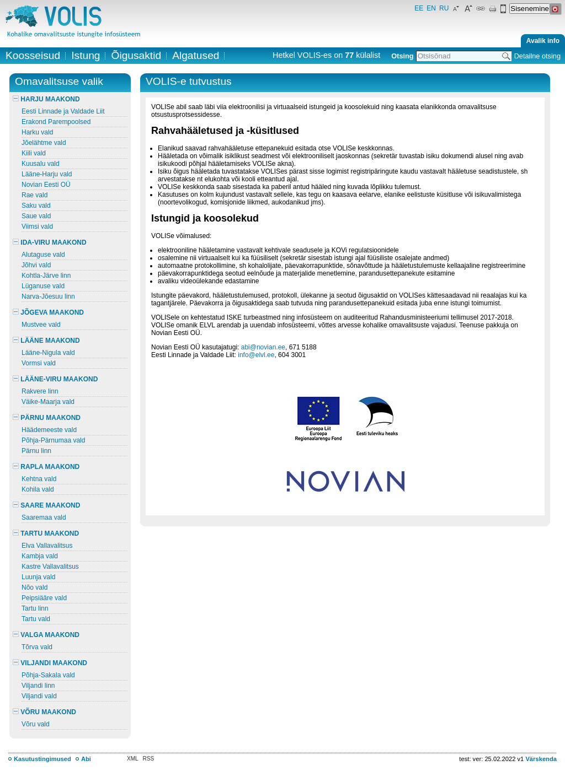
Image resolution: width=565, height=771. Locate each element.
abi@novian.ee (263, 347)
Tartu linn (35, 608)
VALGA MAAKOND (46, 635)
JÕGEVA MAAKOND (48, 312)
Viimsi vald (37, 226)
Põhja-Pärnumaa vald (53, 440)
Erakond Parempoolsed (56, 122)
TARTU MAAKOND (46, 533)
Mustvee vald (41, 324)
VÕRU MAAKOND (44, 712)
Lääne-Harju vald (47, 174)
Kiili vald (34, 153)
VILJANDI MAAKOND (50, 663)
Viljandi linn (38, 685)
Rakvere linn (40, 391)
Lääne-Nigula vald (48, 353)
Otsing (402, 56)
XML (132, 759)
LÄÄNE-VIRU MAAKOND (55, 379)
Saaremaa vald (44, 517)
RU (444, 8)
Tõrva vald (37, 647)
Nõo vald (34, 587)
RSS (148, 759)
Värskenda (541, 759)
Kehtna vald (39, 479)
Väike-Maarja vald (48, 402)
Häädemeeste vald (49, 430)
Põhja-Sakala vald (48, 675)
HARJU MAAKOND (46, 99)
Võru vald (36, 724)
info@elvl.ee (256, 355)
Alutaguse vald (43, 254)
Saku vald (36, 205)
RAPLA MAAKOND (46, 467)
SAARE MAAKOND (46, 505)
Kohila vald (38, 489)
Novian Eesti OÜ (46, 184)
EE (418, 8)
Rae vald (34, 195)
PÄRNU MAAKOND (47, 418)
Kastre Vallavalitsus (50, 566)
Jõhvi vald (36, 265)
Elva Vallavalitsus (47, 545)
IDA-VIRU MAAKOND (50, 242)
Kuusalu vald (41, 164)
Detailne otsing (537, 56)
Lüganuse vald (43, 286)
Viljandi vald (39, 696)
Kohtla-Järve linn (46, 275)
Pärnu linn (36, 451)
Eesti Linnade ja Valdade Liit (63, 111)
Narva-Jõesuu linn (48, 296)
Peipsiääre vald (44, 598)
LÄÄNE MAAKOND (46, 340)
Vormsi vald (39, 363)
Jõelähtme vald (44, 143)
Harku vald (37, 132)
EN (431, 8)
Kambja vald (40, 556)
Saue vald (36, 216)
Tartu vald (36, 619)
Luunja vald (38, 577)
